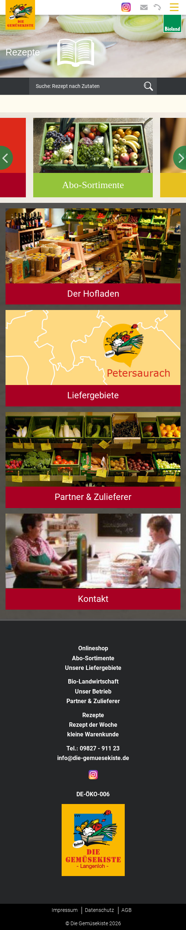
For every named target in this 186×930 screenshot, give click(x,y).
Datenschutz (99, 910)
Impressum (65, 910)
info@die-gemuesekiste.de (93, 758)
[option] (93, 46)
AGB (126, 910)
